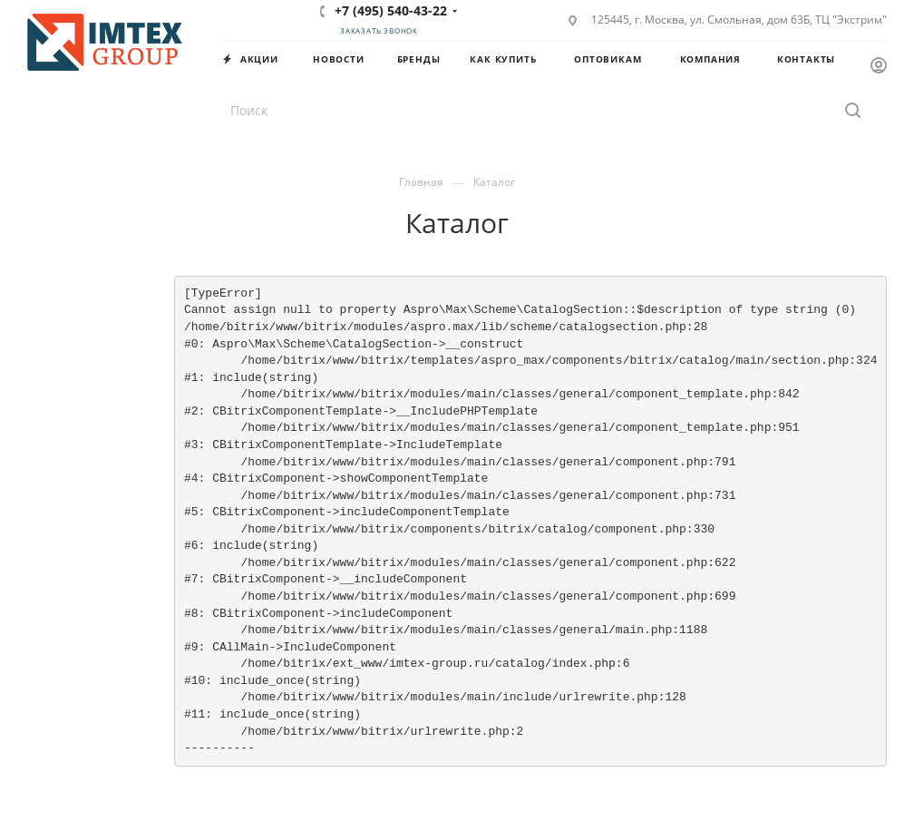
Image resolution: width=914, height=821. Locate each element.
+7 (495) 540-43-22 (391, 10)
